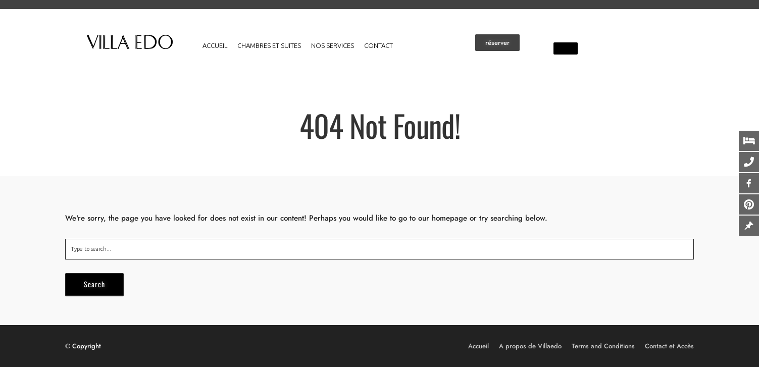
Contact (378, 45)
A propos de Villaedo (530, 346)
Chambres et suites (269, 45)
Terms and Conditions (603, 346)
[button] (497, 42)
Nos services (332, 45)
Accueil (215, 45)
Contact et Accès (669, 346)
